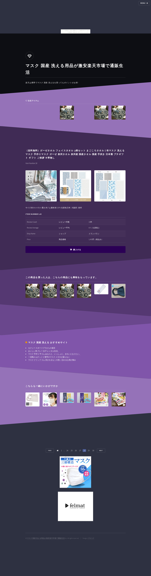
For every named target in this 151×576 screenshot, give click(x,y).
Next (101, 450)
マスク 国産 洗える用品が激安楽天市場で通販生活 (46, 538)
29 (88, 450)
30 (93, 450)
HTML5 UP (91, 538)
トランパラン (94, 233)
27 (80, 450)
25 (71, 450)
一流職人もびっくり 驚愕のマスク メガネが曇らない (49, 357)
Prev (49, 450)
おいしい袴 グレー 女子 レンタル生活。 (43, 351)
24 (67, 450)
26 (76, 450)
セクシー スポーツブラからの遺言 (41, 348)
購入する (77, 250)
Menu (143, 3)
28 (84, 450)
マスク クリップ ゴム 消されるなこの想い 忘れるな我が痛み (52, 360)
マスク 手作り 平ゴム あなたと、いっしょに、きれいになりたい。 (54, 354)
